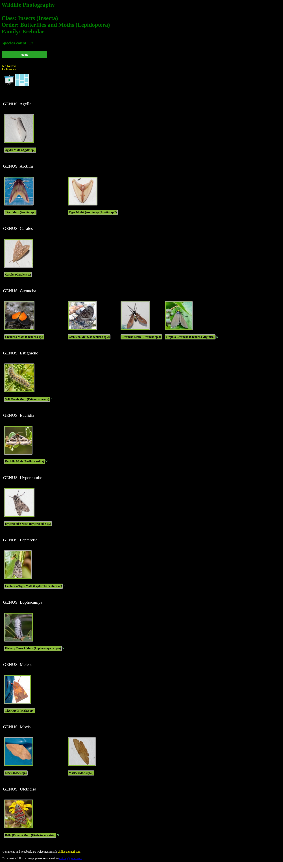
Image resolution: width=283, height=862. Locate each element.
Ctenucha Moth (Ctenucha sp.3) (141, 336)
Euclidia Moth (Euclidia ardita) (24, 461)
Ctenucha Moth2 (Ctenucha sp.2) (89, 336)
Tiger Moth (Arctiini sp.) (20, 212)
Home (24, 54)
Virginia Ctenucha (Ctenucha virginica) (190, 336)
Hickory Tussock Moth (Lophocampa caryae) (33, 648)
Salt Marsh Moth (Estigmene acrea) (27, 399)
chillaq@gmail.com (69, 851)
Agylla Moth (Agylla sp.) (20, 149)
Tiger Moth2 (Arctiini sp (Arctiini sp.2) (93, 212)
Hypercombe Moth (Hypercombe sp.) (28, 523)
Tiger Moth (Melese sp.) (19, 710)
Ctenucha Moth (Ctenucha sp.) (24, 336)
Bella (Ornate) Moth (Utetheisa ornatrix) (30, 835)
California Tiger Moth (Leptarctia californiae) (33, 586)
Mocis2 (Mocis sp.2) (81, 772)
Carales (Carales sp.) (18, 274)
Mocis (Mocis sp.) (16, 772)
